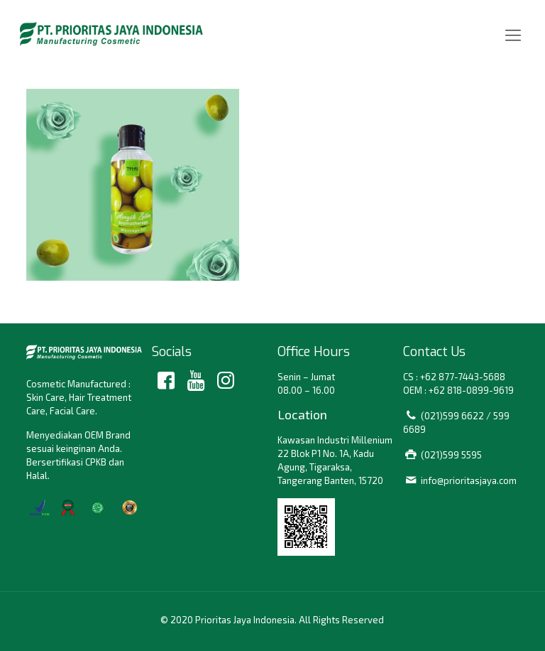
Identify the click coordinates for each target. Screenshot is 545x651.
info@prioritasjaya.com (469, 480)
